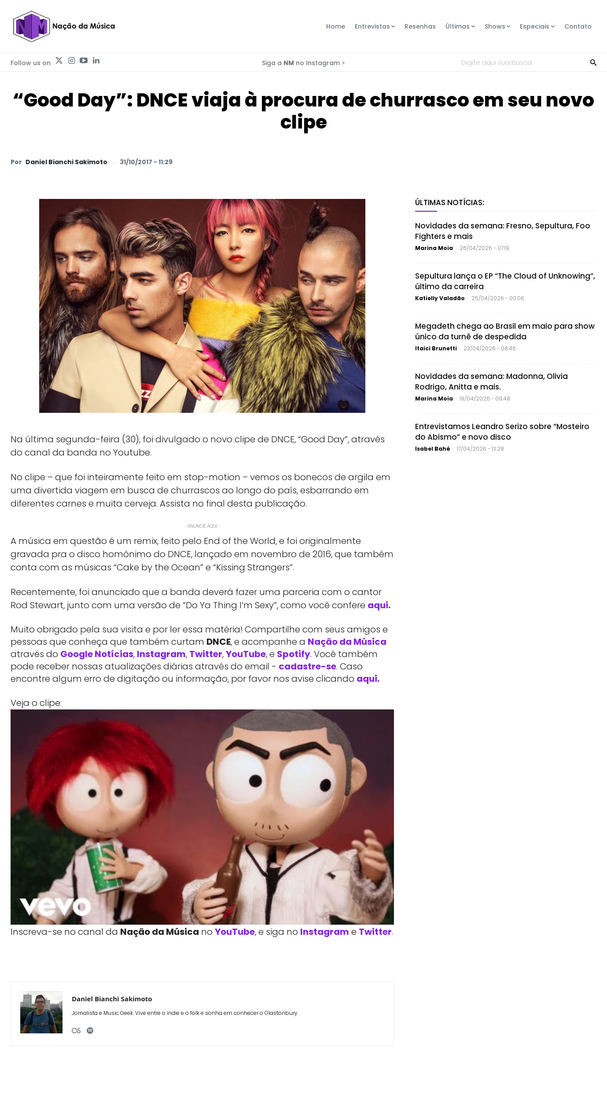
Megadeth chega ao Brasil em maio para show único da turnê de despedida (505, 331)
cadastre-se (307, 666)
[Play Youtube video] (202, 817)
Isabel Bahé (432, 448)
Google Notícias (96, 654)
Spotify (293, 654)
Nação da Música (347, 642)
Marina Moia (434, 248)
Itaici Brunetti (436, 348)
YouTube (246, 654)
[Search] (593, 62)
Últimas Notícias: (449, 202)
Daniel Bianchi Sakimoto (66, 162)
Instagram (161, 654)
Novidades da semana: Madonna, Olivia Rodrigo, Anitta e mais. (491, 381)
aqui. (368, 678)
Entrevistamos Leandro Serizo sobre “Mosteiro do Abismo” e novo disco (502, 431)
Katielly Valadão (440, 298)
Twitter (205, 654)
